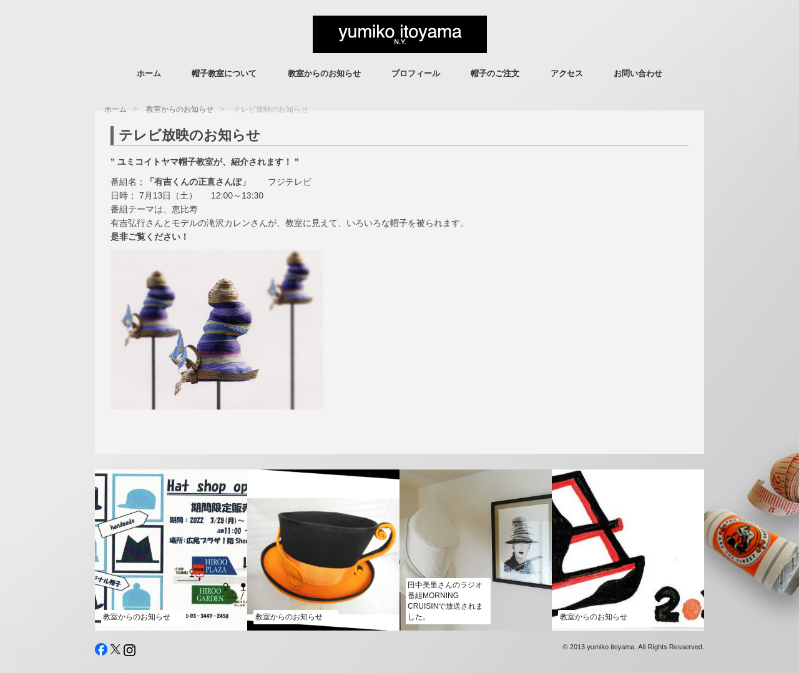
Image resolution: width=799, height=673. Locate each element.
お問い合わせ (638, 73)
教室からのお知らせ (324, 73)
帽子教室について (224, 73)
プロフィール (415, 73)
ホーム (149, 73)
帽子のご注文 (495, 73)
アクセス (567, 73)
